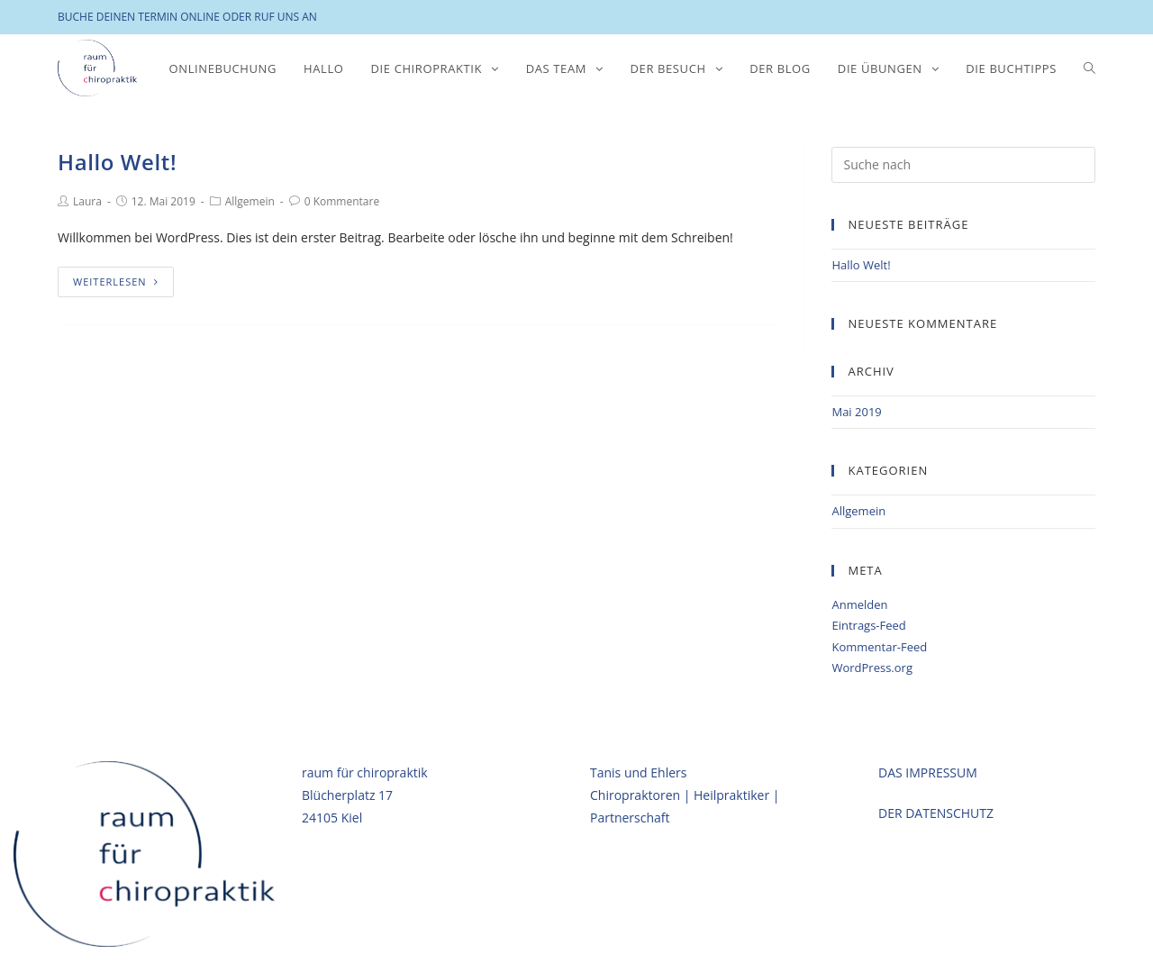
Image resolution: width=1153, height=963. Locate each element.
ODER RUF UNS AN (269, 16)
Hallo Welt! (117, 162)
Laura (87, 201)
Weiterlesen (116, 281)
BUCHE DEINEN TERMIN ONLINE (139, 16)
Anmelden (859, 604)
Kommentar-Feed (879, 647)
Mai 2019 (856, 412)
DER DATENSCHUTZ (936, 812)
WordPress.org (871, 667)
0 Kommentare (341, 201)
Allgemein (250, 201)
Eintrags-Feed (868, 625)
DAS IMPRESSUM (927, 770)
